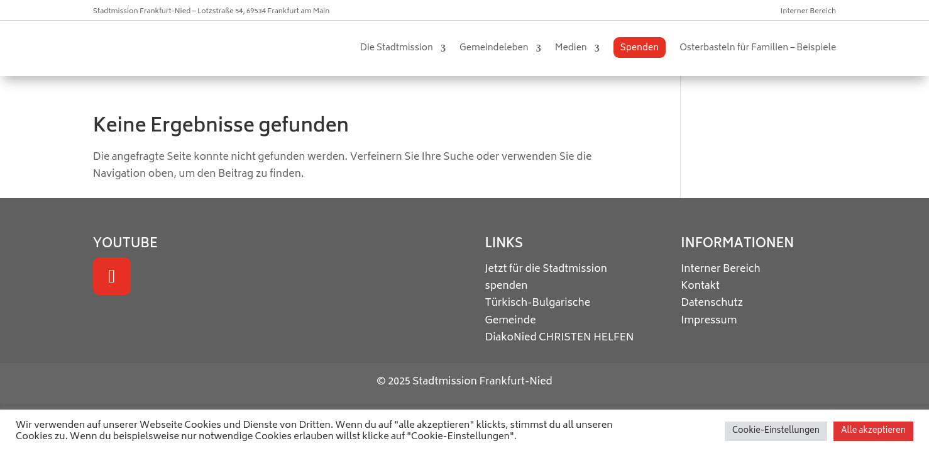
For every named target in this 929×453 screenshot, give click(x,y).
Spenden (639, 48)
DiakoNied (510, 338)
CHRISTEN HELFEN (586, 338)
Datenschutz (712, 303)
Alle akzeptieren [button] (873, 431)
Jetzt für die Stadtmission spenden (546, 277)
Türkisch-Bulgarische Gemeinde (537, 311)
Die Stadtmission (396, 48)
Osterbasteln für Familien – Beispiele (757, 48)
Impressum (709, 321)
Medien (571, 48)
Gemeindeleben (494, 48)
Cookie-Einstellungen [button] (776, 431)
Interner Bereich (808, 12)
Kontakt (700, 286)
